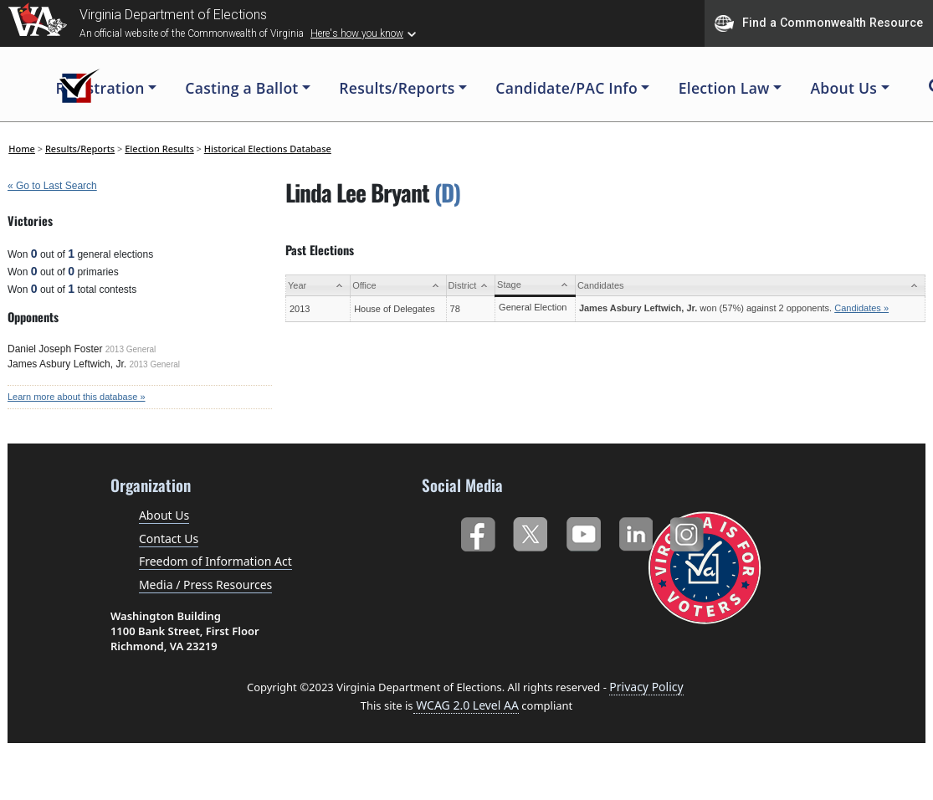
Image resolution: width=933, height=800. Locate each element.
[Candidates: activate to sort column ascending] (750, 285)
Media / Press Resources (205, 584)
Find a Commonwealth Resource (819, 23)
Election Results (159, 148)
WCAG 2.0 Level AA (466, 705)
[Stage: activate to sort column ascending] (535, 285)
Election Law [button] (724, 88)
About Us (164, 515)
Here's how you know (356, 33)
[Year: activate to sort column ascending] (318, 285)
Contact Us (168, 538)
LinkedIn (636, 531)
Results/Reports (80, 148)
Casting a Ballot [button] (241, 88)
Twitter (530, 531)
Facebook (477, 531)
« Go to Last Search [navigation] (52, 186)
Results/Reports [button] (396, 88)
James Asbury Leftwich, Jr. (67, 364)
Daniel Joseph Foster (55, 349)
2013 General (130, 349)
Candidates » (861, 308)
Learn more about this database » (77, 397)
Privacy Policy (646, 687)
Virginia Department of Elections (173, 15)
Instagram (689, 531)
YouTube (583, 531)
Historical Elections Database (267, 148)
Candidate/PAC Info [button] (566, 88)
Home (21, 148)
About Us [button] (843, 88)
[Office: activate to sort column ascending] (398, 285)
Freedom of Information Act (215, 561)
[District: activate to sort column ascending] (470, 285)
